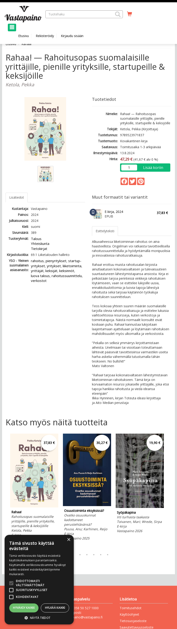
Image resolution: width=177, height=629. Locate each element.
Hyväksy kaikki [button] (24, 608)
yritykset (54, 266)
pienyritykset (56, 260)
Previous (4, 491)
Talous (36, 238)
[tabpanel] (34, 488)
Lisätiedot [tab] (16, 197)
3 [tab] (80, 554)
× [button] (68, 540)
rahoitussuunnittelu (67, 275)
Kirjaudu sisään (72, 36)
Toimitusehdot (131, 608)
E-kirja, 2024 (114, 211)
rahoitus (37, 260)
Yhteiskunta (40, 243)
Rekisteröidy (45, 36)
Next (169, 491)
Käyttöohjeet (129, 614)
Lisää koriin (153, 167)
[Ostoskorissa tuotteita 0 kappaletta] (129, 14)
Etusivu (23, 36)
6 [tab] (100, 554)
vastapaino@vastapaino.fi (83, 617)
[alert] (39, 579)
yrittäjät (37, 270)
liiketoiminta (72, 266)
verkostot (39, 280)
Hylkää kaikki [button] (55, 608)
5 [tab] (93, 554)
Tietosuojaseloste (133, 621)
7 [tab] (107, 554)
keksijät (51, 270)
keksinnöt (66, 270)
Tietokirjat (39, 248)
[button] (118, 14)
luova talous (40, 275)
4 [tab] (87, 554)
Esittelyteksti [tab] (105, 231)
